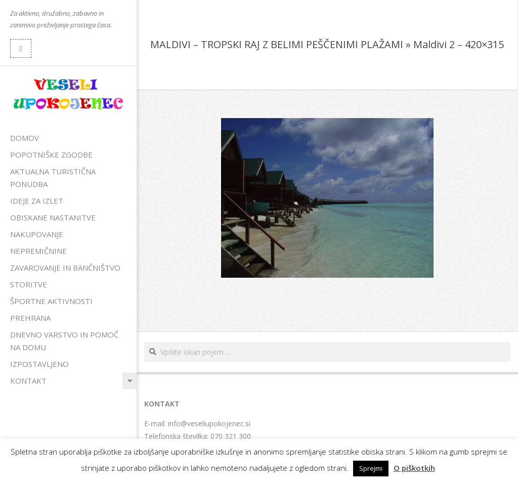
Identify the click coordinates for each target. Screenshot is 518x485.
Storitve (28, 284)
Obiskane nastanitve (53, 217)
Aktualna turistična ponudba (53, 177)
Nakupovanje (36, 234)
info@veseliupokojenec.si (209, 423)
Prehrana (30, 318)
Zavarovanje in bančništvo (65, 268)
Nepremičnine (38, 251)
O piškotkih (414, 468)
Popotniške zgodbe (51, 155)
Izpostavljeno (39, 364)
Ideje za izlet (36, 201)
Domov (24, 138)
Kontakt (28, 381)
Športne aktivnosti (51, 301)
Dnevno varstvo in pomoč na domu (64, 340)
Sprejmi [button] (370, 468)
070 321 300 (230, 436)
